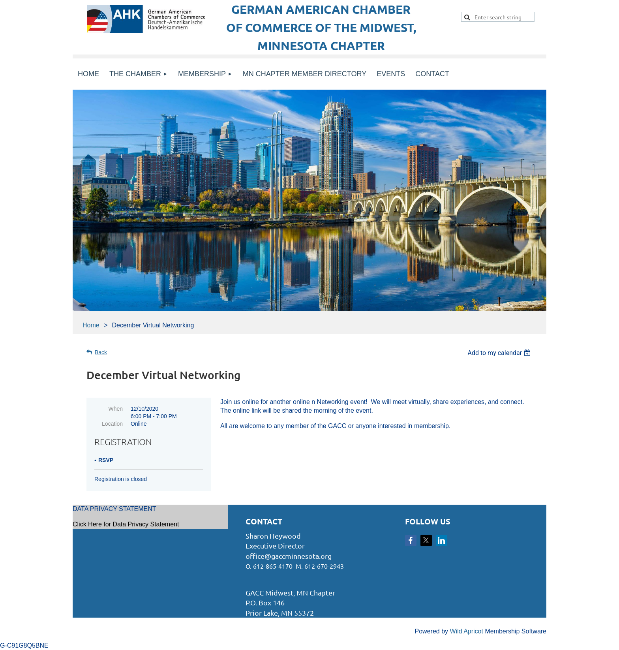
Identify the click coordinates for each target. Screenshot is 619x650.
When (115, 409)
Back (101, 352)
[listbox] (500, 353)
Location (112, 424)
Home (91, 325)
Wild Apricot (466, 631)
